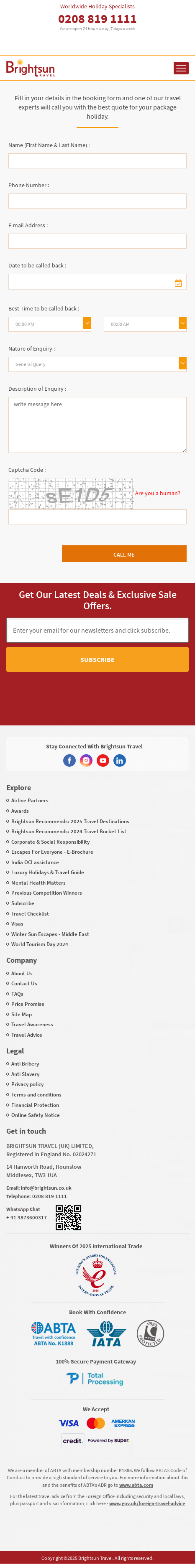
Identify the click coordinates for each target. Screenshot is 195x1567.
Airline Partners (30, 800)
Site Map (21, 1014)
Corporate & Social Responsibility (50, 841)
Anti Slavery (25, 1074)
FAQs (17, 993)
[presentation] (83, 690)
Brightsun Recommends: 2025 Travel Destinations (70, 821)
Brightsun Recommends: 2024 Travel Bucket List (68, 831)
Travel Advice (26, 1034)
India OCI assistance (35, 862)
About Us (22, 973)
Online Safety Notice (35, 1115)
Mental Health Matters (38, 882)
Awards (20, 810)
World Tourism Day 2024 (39, 944)
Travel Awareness (32, 1024)
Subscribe (97, 659)
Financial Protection (35, 1105)
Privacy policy (27, 1084)
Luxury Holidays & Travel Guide (47, 872)
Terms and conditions (36, 1094)
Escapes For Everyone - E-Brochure (52, 851)
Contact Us (24, 983)
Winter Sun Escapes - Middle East (50, 934)
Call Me (124, 554)
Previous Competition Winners (46, 892)
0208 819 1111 (97, 18)
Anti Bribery (25, 1063)
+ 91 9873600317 (26, 1217)
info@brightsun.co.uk (46, 1187)
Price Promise (27, 1003)
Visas (17, 923)
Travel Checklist (30, 913)
